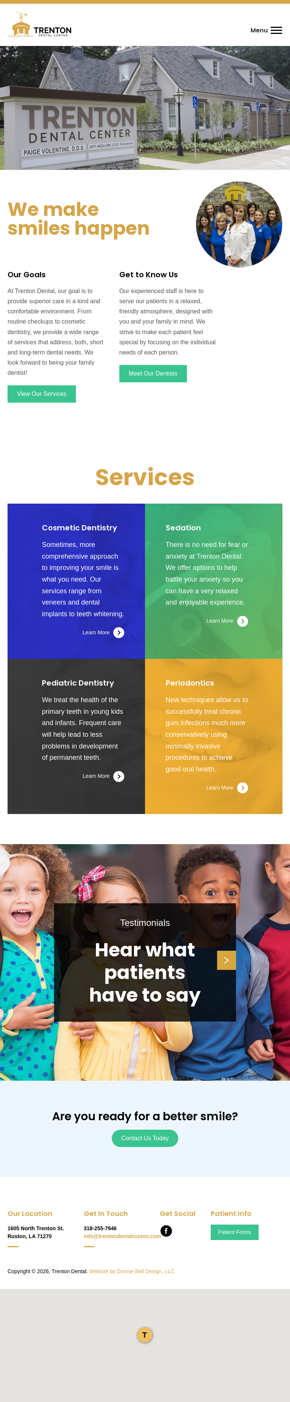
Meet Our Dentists (153, 373)
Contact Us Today (145, 1138)
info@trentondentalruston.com (122, 1236)
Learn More (104, 632)
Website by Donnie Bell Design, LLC (131, 1271)
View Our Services (41, 394)
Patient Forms (234, 1232)
